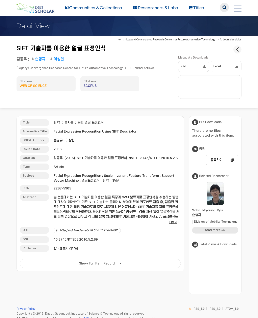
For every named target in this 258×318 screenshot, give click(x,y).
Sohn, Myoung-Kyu (215, 213)
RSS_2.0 (215, 308)
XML (183, 66)
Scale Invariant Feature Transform (131, 176)
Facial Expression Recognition (77, 176)
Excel (217, 66)
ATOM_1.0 (232, 308)
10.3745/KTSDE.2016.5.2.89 (76, 239)
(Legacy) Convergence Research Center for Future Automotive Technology (170, 39)
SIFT (106, 180)
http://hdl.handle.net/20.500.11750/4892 (89, 230)
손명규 (40, 59)
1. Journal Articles (230, 39)
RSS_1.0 (199, 308)
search (224, 7)
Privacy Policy (26, 309)
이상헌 (59, 59)
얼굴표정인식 (91, 180)
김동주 (22, 59)
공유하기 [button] (216, 160)
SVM (115, 180)
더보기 (173, 222)
